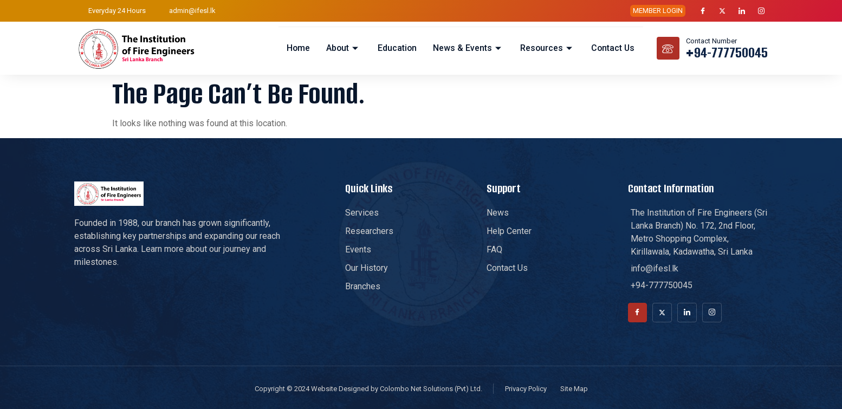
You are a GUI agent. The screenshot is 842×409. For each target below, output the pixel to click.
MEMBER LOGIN (658, 11)
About (342, 48)
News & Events (467, 48)
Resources (546, 48)
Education (396, 48)
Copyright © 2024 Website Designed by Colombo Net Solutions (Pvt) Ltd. (368, 389)
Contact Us (613, 48)
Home (296, 48)
